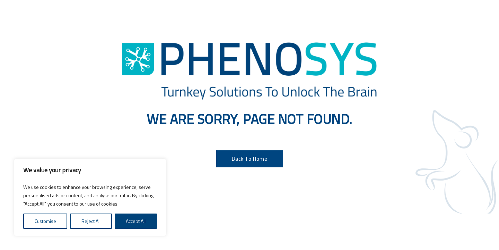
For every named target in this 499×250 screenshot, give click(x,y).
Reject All (90, 221)
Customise (45, 221)
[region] (90, 197)
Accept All (136, 221)
